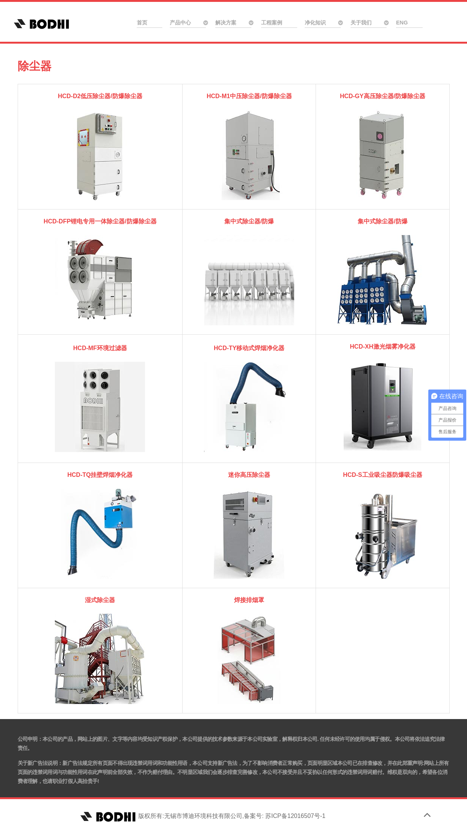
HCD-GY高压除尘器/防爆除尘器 (383, 96)
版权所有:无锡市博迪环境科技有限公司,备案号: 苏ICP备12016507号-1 (202, 816)
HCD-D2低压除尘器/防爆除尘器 (100, 96)
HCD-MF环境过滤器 (100, 348)
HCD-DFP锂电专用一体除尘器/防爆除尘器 (100, 221)
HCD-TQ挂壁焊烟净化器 (100, 475)
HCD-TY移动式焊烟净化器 (249, 348)
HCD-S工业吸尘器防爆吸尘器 (382, 475)
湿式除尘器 (100, 600)
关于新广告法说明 (37, 763)
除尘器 (34, 65)
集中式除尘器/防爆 (249, 221)
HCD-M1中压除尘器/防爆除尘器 (249, 96)
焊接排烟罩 (249, 600)
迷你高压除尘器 (249, 475)
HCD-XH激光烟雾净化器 (382, 346)
